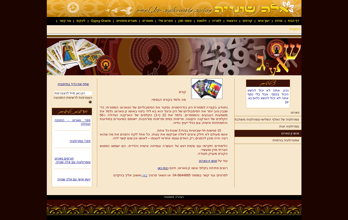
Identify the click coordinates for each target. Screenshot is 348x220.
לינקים (80, 21)
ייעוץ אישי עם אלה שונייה (73, 180)
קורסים (247, 21)
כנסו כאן (163, 168)
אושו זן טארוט (290, 133)
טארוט (295, 112)
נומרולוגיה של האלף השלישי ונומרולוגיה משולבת (267, 119)
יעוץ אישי (264, 21)
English (294, 29)
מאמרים (147, 21)
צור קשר (65, 21)
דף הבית (293, 21)
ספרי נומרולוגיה (79, 141)
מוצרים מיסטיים (126, 21)
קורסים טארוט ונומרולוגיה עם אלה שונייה (73, 160)
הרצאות (232, 21)
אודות (278, 21)
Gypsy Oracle (101, 21)
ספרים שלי (165, 21)
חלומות (202, 21)
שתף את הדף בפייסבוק (73, 84)
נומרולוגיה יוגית (289, 126)
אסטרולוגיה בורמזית (286, 140)
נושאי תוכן (184, 21)
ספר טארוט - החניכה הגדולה (73, 122)
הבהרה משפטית (173, 196)
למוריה (216, 21)
